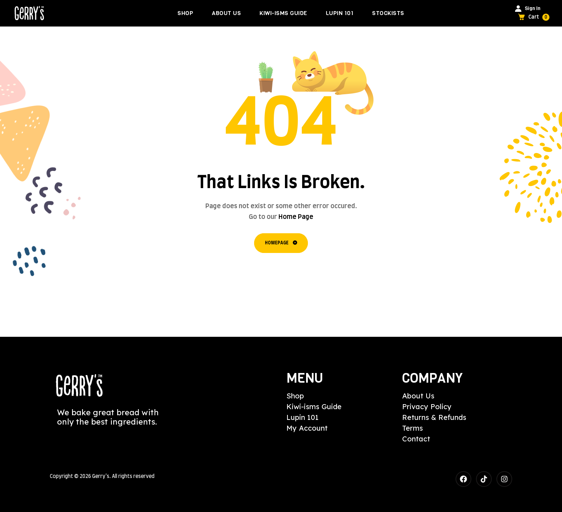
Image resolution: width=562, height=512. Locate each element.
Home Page (295, 217)
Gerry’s (100, 476)
